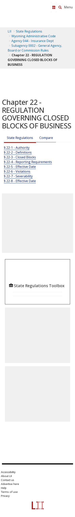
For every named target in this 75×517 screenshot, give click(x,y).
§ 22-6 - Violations (17, 171)
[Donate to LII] (53, 7)
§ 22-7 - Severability (18, 176)
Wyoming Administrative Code (33, 36)
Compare (46, 138)
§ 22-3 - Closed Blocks (20, 157)
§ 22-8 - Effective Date (20, 181)
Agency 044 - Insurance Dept (32, 41)
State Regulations (29, 31)
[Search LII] (60, 7)
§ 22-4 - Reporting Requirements (28, 162)
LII (9, 31)
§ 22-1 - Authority (17, 147)
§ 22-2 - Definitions (18, 152)
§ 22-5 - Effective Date (20, 166)
